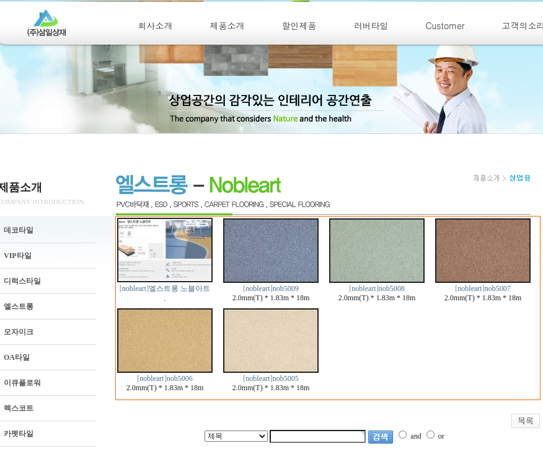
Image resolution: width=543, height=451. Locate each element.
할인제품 (299, 25)
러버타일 (371, 25)
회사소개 (155, 25)
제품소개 (227, 25)
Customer (445, 25)
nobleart (134, 288)
